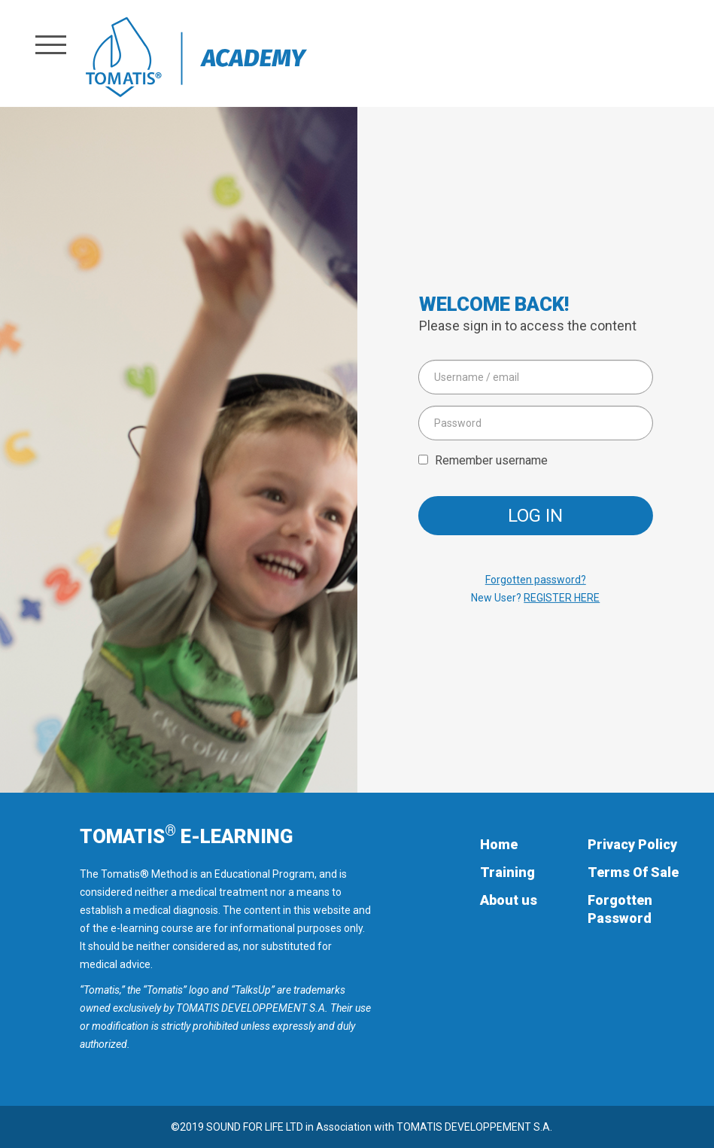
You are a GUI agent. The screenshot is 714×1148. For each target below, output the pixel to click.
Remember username (491, 460)
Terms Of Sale (633, 872)
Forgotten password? (535, 580)
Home (499, 844)
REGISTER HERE (562, 598)
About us (508, 900)
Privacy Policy (632, 844)
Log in (535, 515)
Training (507, 872)
